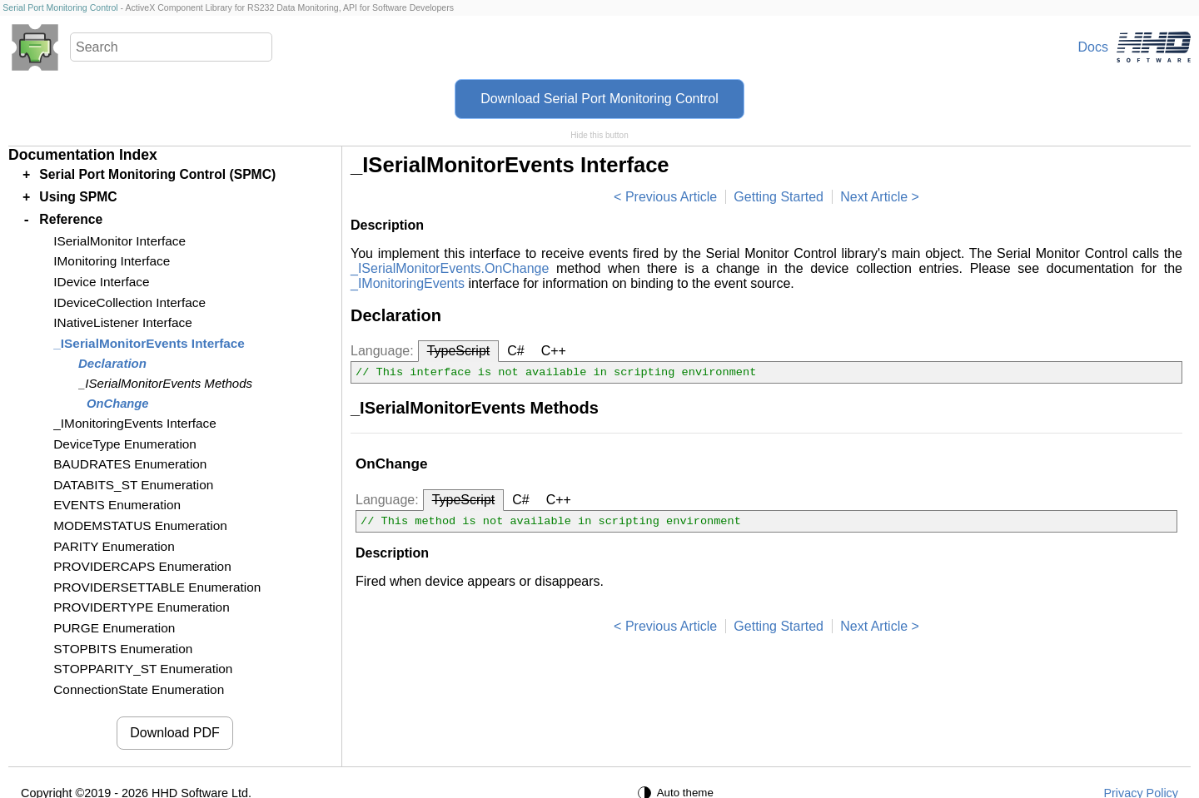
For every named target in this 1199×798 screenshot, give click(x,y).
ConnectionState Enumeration (138, 689)
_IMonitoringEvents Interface (134, 423)
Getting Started (778, 197)
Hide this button (599, 135)
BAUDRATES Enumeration (129, 464)
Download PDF (175, 733)
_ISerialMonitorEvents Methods (165, 383)
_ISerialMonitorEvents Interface (149, 343)
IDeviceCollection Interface (129, 302)
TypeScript (458, 351)
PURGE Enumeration (114, 628)
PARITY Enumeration (113, 546)
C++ (553, 351)
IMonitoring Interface (111, 261)
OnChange (118, 403)
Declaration (112, 363)
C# (515, 351)
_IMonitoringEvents (408, 283)
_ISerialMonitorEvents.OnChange (450, 268)
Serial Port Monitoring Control (59, 7)
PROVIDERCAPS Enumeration (142, 566)
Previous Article (671, 197)
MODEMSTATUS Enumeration (140, 525)
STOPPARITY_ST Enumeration (142, 669)
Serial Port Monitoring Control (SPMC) (157, 174)
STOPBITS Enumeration (122, 649)
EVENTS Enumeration (117, 505)
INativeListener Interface (122, 322)
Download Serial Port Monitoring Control (599, 99)
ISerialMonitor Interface (119, 241)
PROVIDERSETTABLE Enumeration (157, 587)
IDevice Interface (101, 282)
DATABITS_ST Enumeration (133, 485)
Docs (1093, 47)
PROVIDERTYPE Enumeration (141, 607)
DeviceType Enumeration (125, 444)
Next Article (874, 197)
